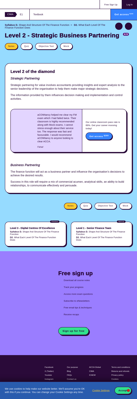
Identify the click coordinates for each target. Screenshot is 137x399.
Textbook (38, 14)
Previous (118, 26)
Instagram (49, 379)
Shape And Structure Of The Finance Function (37, 25)
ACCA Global (95, 367)
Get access (99, 136)
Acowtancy (18, 4)
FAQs (69, 375)
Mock (66, 46)
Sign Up (110, 4)
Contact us (72, 379)
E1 (21, 14)
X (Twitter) (49, 371)
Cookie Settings (101, 390)
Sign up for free (73, 330)
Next (128, 26)
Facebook (49, 367)
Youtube (48, 375)
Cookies (115, 379)
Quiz (26, 46)
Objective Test (46, 46)
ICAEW (92, 375)
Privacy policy (117, 375)
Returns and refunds (120, 371)
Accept (122, 390)
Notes (11, 46)
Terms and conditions (120, 367)
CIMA (10, 14)
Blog (69, 371)
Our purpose (72, 367)
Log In (129, 4)
